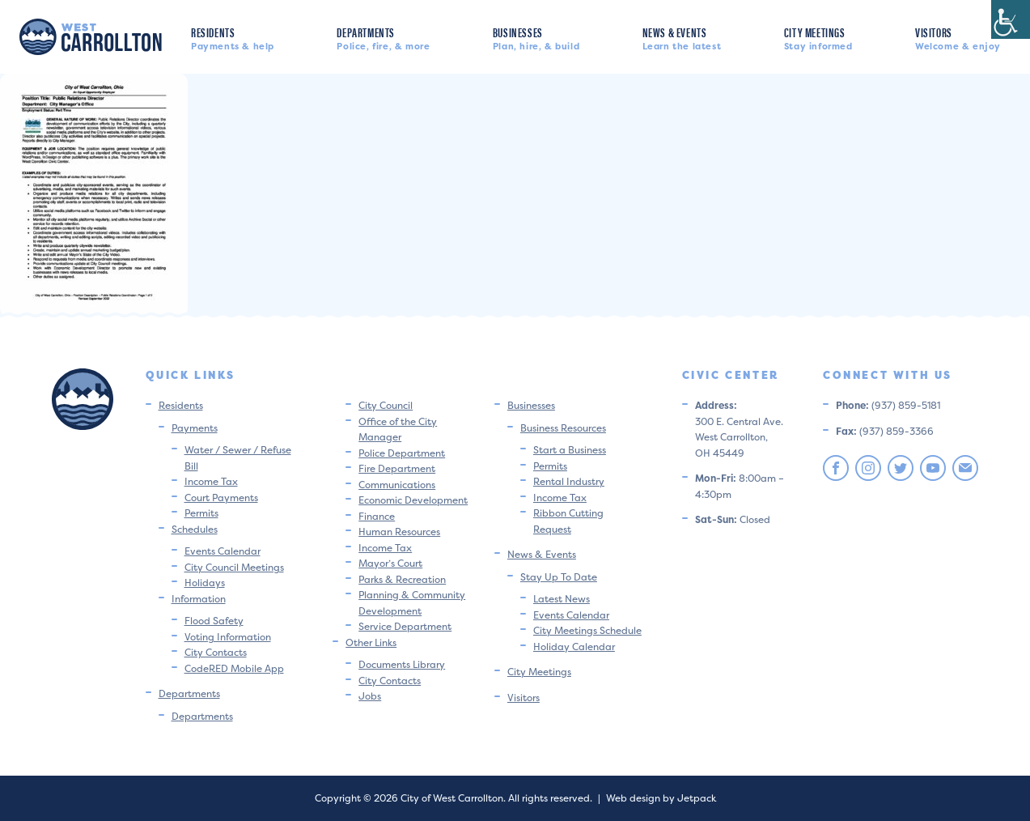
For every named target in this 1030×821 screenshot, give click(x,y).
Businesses (536, 38)
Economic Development (413, 500)
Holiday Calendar (574, 646)
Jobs (369, 696)
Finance (376, 516)
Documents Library (401, 664)
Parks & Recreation (402, 579)
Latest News (561, 599)
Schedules (195, 529)
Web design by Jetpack (661, 798)
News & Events (682, 38)
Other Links (370, 642)
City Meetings (818, 38)
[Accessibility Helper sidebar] (1010, 19)
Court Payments (221, 497)
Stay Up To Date (558, 577)
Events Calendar (222, 551)
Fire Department (396, 468)
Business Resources (563, 428)
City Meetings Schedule (587, 630)
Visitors (958, 38)
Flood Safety (214, 620)
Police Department (401, 453)
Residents (232, 38)
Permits (201, 513)
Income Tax (211, 481)
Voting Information (227, 637)
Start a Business (569, 450)
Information (199, 599)
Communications (396, 484)
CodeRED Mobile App (234, 668)
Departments (383, 38)
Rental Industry (568, 481)
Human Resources (399, 531)
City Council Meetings (234, 567)
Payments (195, 428)
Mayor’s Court (390, 563)
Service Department (404, 626)
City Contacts (215, 652)
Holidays (204, 582)
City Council (385, 405)
